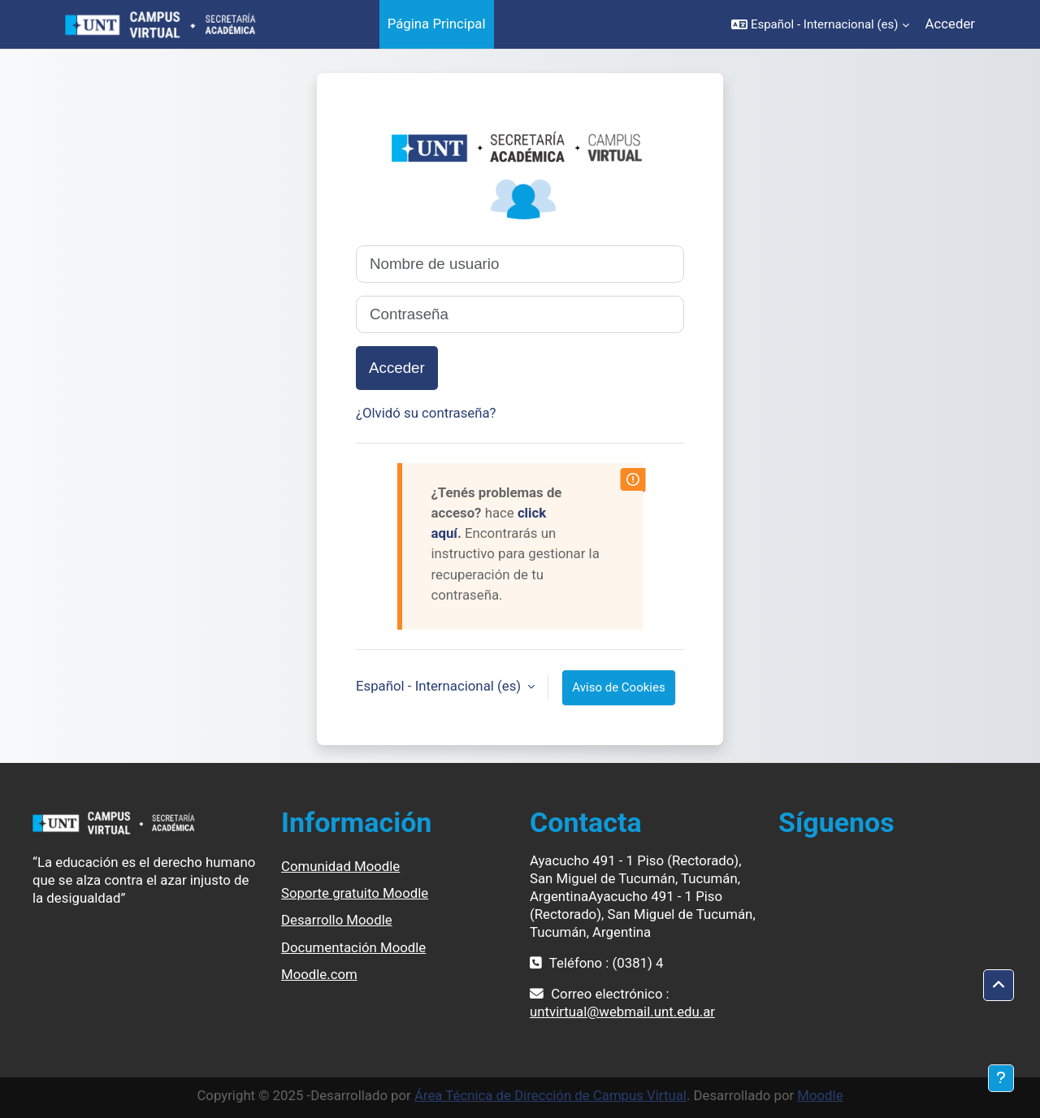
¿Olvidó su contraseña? (426, 413)
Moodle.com (319, 974)
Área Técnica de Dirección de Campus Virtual (550, 1095)
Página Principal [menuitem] (437, 23)
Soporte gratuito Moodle (354, 893)
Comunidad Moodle (340, 866)
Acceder (950, 23)
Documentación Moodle (353, 947)
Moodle (820, 1095)
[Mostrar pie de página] (1001, 1078)
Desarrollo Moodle (336, 920)
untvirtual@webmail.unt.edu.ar (622, 1011)
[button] (820, 24)
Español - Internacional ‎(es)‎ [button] (440, 686)
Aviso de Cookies (618, 687)
